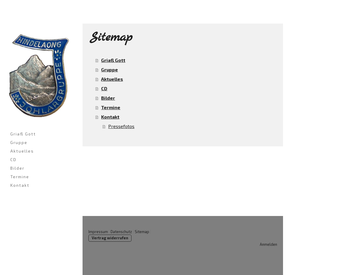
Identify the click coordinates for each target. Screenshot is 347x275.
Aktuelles (22, 150)
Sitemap (142, 231)
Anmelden (268, 244)
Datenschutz (121, 231)
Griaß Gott (23, 133)
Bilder (17, 168)
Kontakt (19, 185)
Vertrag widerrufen (110, 237)
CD (13, 159)
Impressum (98, 231)
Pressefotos (121, 126)
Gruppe (18, 142)
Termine (19, 176)
